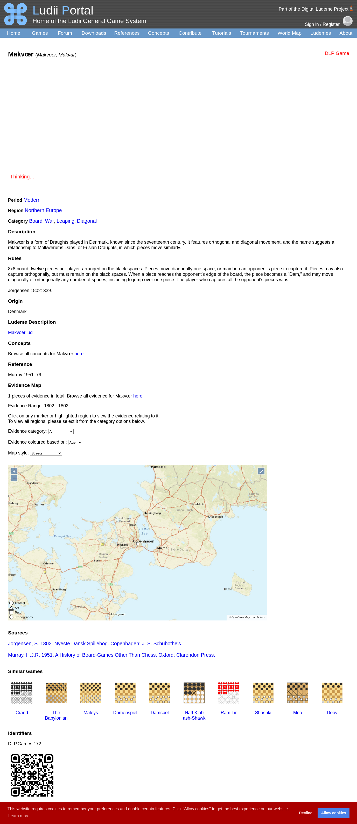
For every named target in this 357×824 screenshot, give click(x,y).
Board (36, 221)
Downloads (94, 33)
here (78, 353)
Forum (65, 33)
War (49, 221)
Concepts (158, 33)
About (345, 33)
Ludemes (321, 33)
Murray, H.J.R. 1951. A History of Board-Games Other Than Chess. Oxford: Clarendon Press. (111, 655)
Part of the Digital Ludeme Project (313, 9)
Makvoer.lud (20, 332)
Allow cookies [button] (333, 813)
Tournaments (254, 33)
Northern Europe (43, 210)
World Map (290, 33)
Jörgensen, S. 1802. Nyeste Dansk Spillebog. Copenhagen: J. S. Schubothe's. (95, 643)
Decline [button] (305, 813)
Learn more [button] (19, 816)
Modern (32, 200)
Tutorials (221, 33)
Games (40, 33)
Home (13, 33)
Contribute (190, 33)
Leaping (65, 221)
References (126, 33)
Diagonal (87, 221)
